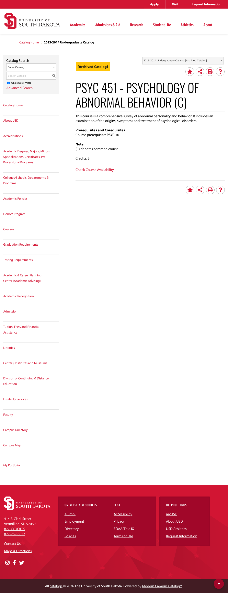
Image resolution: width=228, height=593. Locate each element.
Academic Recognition (18, 296)
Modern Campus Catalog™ (162, 586)
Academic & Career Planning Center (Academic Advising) (22, 278)
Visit (175, 4)
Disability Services (15, 399)
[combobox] (183, 60)
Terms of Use (123, 536)
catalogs (56, 586)
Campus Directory (15, 430)
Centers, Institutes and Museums (25, 363)
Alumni (70, 514)
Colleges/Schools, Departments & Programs (25, 180)
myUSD (171, 514)
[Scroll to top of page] (219, 584)
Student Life (162, 25)
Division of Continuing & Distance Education (26, 381)
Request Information (206, 4)
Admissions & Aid (107, 25)
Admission (10, 311)
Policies (70, 536)
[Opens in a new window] (7, 563)
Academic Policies (15, 199)
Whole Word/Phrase (21, 82)
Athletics (187, 25)
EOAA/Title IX (124, 528)
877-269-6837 (14, 534)
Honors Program (14, 214)
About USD (10, 121)
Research (136, 25)
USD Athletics (176, 528)
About (207, 25)
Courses (8, 229)
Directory (72, 528)
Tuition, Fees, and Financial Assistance (21, 329)
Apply (154, 4)
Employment (74, 521)
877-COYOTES (14, 528)
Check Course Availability (95, 169)
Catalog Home (29, 42)
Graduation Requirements (20, 245)
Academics (78, 25)
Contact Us (12, 543)
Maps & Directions (18, 551)
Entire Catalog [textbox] (16, 67)
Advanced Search (19, 87)
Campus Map (12, 445)
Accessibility (123, 514)
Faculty (8, 415)
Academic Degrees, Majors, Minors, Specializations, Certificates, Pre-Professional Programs (26, 156)
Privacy (119, 521)
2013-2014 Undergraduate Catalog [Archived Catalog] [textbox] (175, 60)
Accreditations (13, 136)
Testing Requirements (18, 260)
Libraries (9, 348)
